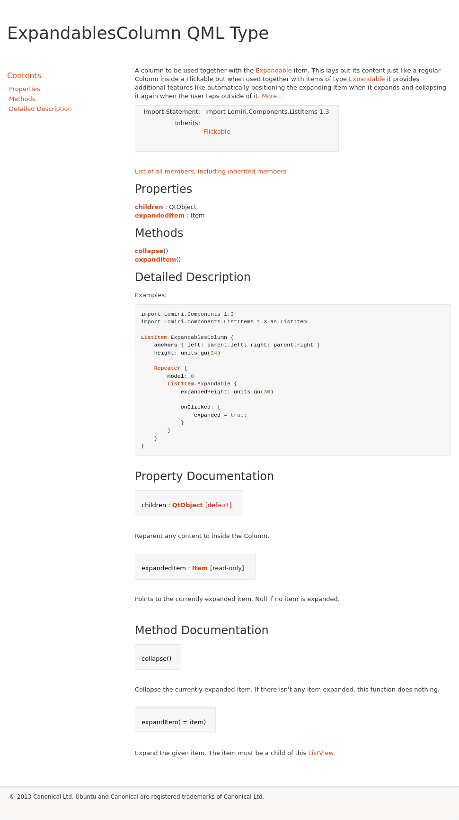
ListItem (154, 337)
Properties (24, 88)
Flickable (216, 131)
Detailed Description (40, 108)
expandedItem (160, 215)
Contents (24, 75)
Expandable (273, 70)
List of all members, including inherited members (210, 171)
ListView (321, 752)
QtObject (187, 505)
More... (272, 96)
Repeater (167, 368)
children (149, 206)
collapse (149, 251)
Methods (22, 98)
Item (200, 568)
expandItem (155, 259)
